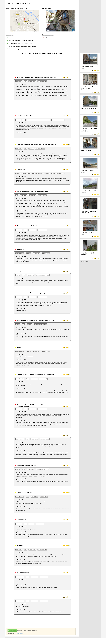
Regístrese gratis (12, 630)
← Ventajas (9, 35)
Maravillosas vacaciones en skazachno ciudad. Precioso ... (23, 46)
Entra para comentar (19, 633)
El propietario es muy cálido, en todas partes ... (20, 49)
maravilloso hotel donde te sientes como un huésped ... (22, 40)
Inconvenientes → (48, 35)
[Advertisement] (32, 109)
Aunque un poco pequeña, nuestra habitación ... (20, 37)
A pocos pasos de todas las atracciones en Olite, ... (21, 43)
